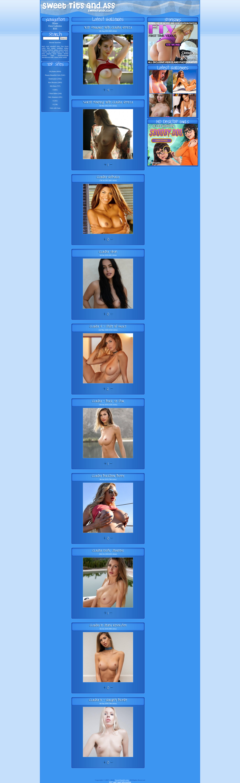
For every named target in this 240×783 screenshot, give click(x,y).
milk (51, 57)
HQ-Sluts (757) (55, 86)
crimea (56, 57)
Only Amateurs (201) (55, 97)
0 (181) (55, 101)
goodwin (50, 50)
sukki (52, 55)
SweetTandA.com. (122, 780)
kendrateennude (63, 55)
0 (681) (55, 90)
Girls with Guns (55, 108)
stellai (65, 57)
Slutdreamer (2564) (55, 79)
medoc (53, 48)
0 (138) (55, 104)
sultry (44, 48)
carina (61, 50)
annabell (53, 46)
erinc (58, 46)
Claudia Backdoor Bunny (108, 476)
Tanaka (60, 54)
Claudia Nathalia (108, 177)
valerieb (44, 52)
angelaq (49, 54)
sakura (56, 50)
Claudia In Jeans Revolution (108, 625)
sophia (53, 52)
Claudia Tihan (108, 251)
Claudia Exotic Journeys (108, 550)
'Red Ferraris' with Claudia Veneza (108, 27)
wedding (60, 48)
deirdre (66, 54)
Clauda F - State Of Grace (108, 326)
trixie (54, 54)
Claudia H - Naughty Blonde (108, 700)
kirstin (58, 52)
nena (43, 54)
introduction (46, 57)
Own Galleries (55, 26)
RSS (55, 28)
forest (66, 46)
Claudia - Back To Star (108, 401)
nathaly (66, 50)
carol (47, 46)
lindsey (44, 50)
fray (63, 52)
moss (66, 52)
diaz (48, 48)
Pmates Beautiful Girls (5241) (55, 75)
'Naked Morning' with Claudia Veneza (108, 102)
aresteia (44, 55)
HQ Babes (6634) (55, 71)
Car (49, 52)
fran (62, 46)
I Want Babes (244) (55, 93)
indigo (66, 48)
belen (60, 57)
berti (43, 46)
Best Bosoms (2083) (55, 82)
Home (55, 23)
